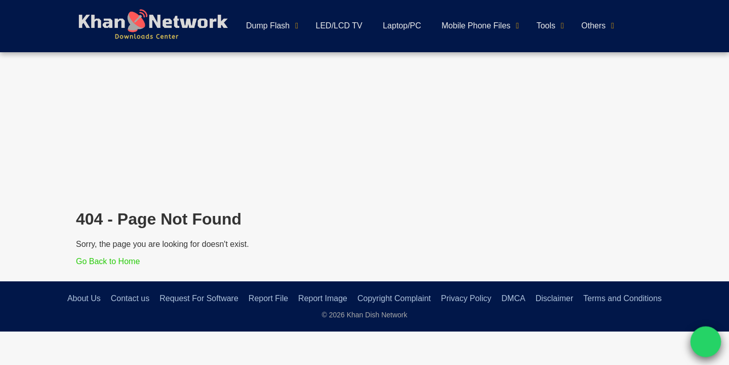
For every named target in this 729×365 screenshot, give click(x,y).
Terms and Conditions (622, 298)
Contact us (130, 298)
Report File (268, 298)
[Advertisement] (364, 128)
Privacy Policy (466, 298)
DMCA (513, 298)
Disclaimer (555, 298)
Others (593, 25)
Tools (546, 25)
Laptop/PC (402, 25)
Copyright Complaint (394, 298)
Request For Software (198, 298)
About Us (84, 298)
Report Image (322, 298)
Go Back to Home (108, 261)
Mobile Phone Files (475, 25)
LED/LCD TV (339, 25)
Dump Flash (268, 25)
